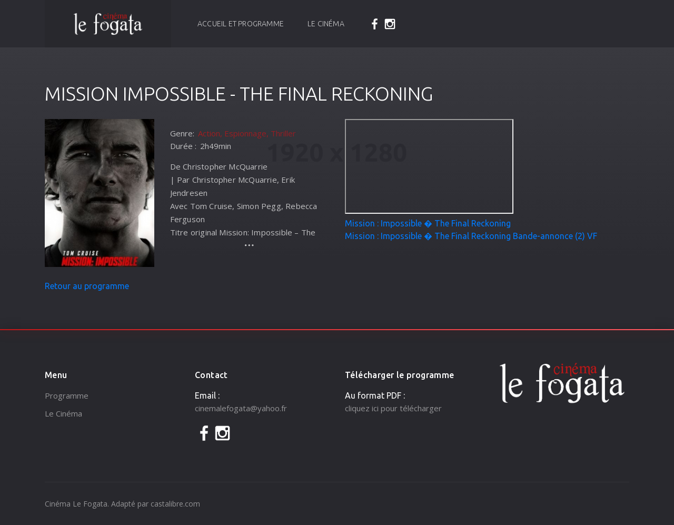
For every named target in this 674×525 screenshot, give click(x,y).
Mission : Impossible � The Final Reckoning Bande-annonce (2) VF (471, 236)
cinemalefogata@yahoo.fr (241, 408)
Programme (66, 395)
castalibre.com (175, 504)
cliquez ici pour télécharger (393, 408)
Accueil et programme (240, 23)
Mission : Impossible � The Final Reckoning (428, 223)
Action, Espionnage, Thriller (247, 133)
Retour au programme (87, 286)
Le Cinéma (326, 23)
